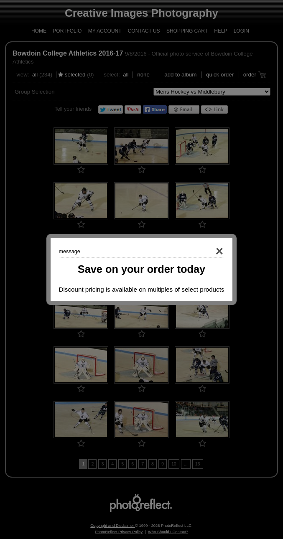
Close (207, 251)
